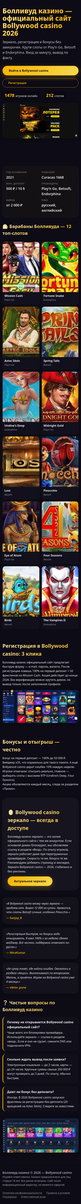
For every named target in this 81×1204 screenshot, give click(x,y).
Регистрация (17, 83)
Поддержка (9, 1196)
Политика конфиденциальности (22, 1193)
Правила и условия (58, 1193)
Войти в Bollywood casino (29, 70)
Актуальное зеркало (30, 881)
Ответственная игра (33, 1196)
